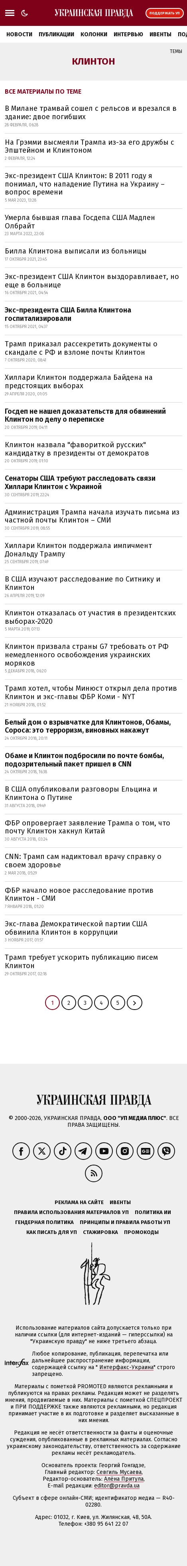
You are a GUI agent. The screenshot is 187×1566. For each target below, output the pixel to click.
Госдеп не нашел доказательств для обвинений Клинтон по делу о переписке (85, 415)
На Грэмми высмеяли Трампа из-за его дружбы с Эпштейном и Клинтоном (89, 146)
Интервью (128, 34)
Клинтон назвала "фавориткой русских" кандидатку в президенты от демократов (77, 449)
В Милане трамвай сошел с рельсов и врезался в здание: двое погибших (91, 112)
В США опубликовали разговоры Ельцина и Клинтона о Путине (81, 793)
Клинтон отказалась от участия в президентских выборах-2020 (90, 617)
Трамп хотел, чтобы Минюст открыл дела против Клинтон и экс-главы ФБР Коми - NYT (91, 692)
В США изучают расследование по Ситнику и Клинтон (82, 583)
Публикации (56, 34)
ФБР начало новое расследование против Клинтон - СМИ (79, 894)
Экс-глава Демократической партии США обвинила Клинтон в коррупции (76, 928)
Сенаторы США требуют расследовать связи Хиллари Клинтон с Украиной (80, 482)
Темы (176, 51)
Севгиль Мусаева (119, 1472)
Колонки (94, 34)
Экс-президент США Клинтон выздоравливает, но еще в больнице (92, 280)
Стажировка (100, 1232)
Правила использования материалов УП (71, 1212)
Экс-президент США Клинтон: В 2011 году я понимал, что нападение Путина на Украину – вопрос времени (85, 183)
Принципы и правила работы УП (125, 1222)
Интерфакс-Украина (126, 1367)
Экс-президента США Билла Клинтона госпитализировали (68, 314)
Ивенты (160, 34)
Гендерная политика (44, 1222)
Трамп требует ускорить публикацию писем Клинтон (81, 961)
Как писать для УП (51, 1232)
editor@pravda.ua (117, 1485)
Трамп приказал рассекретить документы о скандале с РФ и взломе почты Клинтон (81, 348)
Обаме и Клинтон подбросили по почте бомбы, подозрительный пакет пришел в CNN (84, 759)
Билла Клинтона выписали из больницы (76, 251)
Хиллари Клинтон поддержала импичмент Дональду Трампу (78, 549)
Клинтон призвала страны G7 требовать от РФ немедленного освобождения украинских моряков (87, 654)
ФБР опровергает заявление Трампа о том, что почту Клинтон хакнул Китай (87, 827)
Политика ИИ (153, 1212)
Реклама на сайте (79, 1202)
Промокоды (141, 1232)
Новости (19, 34)
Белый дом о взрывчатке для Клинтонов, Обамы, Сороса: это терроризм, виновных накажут (88, 726)
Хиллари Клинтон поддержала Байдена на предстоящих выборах (79, 381)
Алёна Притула (124, 1479)
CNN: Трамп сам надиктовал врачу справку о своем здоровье (83, 860)
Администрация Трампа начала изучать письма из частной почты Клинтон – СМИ (92, 516)
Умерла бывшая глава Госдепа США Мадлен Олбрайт (80, 221)
